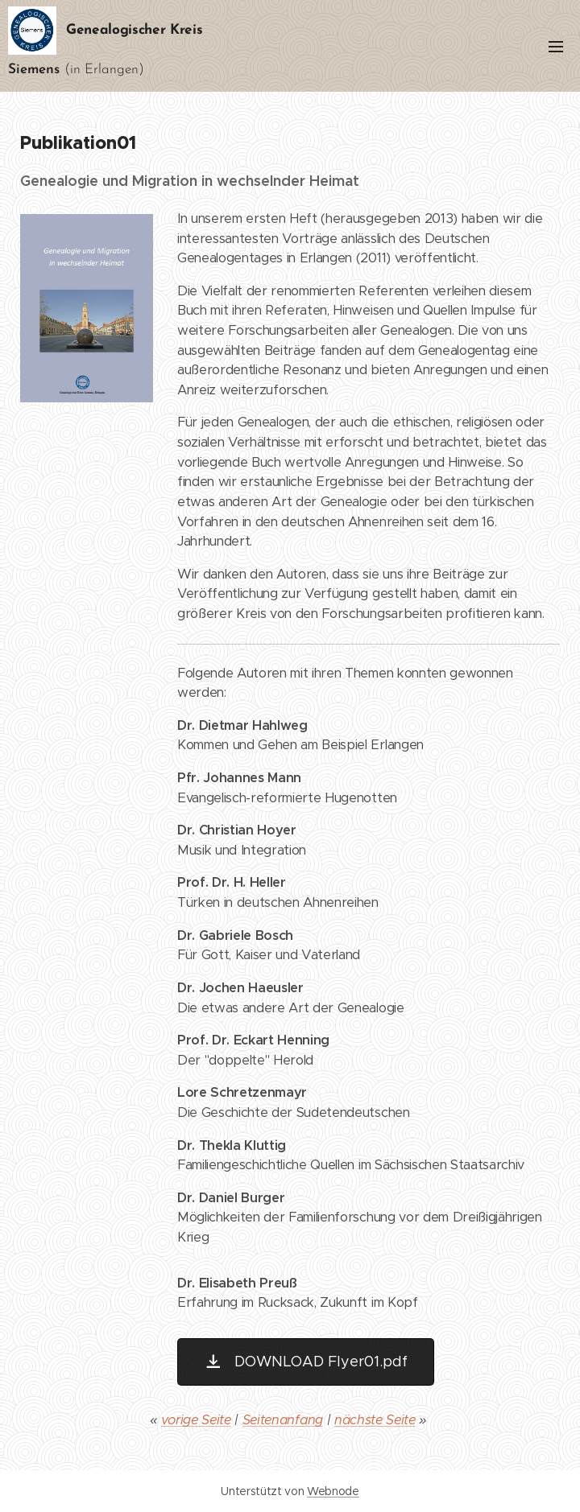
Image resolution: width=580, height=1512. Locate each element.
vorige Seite (196, 1419)
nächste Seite (375, 1419)
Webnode (333, 1491)
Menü (556, 46)
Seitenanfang (282, 1419)
